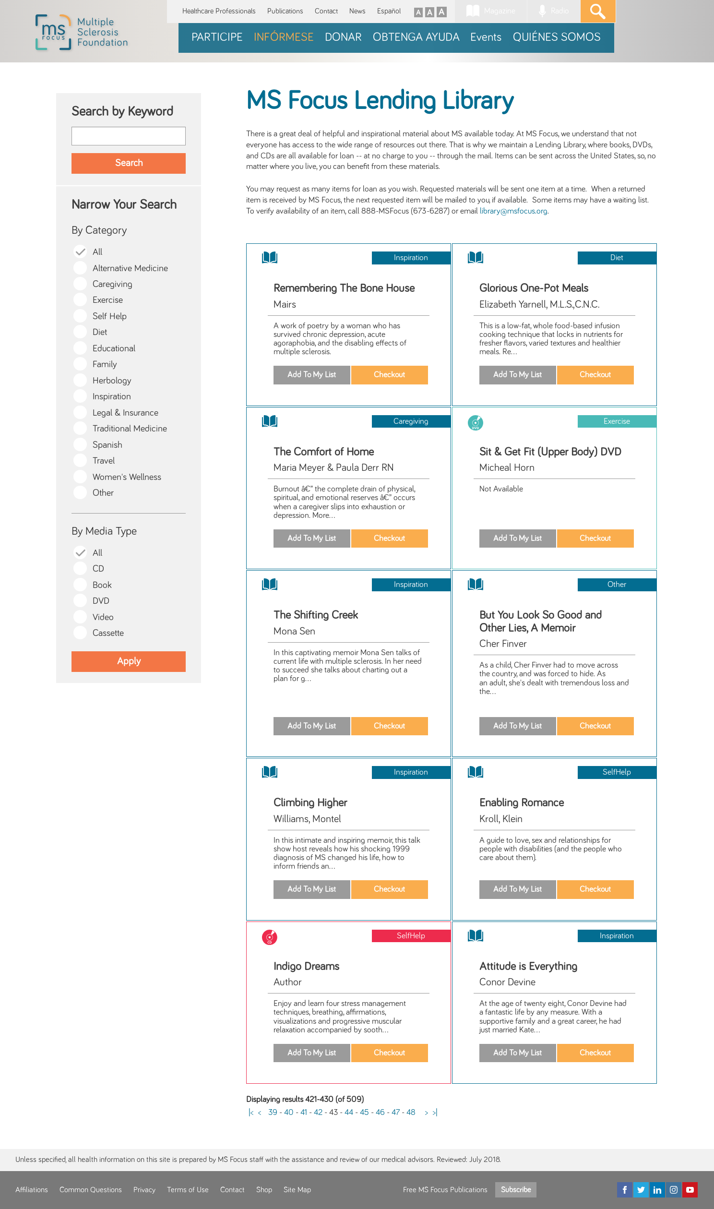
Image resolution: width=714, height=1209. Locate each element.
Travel (104, 461)
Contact (326, 11)
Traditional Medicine (130, 428)
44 (349, 1112)
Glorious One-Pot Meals (533, 288)
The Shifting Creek (316, 615)
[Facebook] (624, 1189)
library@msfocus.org (513, 211)
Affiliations (31, 1190)
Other (103, 493)
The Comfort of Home (324, 452)
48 (411, 1112)
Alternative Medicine (130, 268)
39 (272, 1112)
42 (318, 1112)
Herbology (112, 380)
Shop (264, 1190)
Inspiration (112, 396)
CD (98, 569)
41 (303, 1112)
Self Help (110, 316)
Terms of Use (188, 1190)
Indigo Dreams (306, 966)
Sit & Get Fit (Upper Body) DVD (550, 452)
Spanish (107, 445)
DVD (101, 601)
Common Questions (91, 1190)
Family (105, 364)
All (97, 252)
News (357, 11)
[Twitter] (641, 1189)
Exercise (108, 300)
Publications (285, 11)
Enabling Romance (521, 803)
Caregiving (112, 284)
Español (389, 11)
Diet (100, 332)
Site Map (297, 1190)
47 (396, 1112)
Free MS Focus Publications (445, 1190)
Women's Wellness (127, 477)
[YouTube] (690, 1189)
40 (289, 1112)
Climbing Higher (310, 803)
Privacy (144, 1190)
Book (102, 585)
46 (380, 1112)
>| (435, 1112)
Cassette (108, 633)
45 (364, 1112)
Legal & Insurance (125, 413)
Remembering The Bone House (344, 288)
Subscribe (516, 1190)
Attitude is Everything (528, 966)
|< (251, 1112)
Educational (114, 348)
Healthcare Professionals (219, 11)
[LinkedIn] (657, 1189)
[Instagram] (673, 1189)
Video (103, 617)
